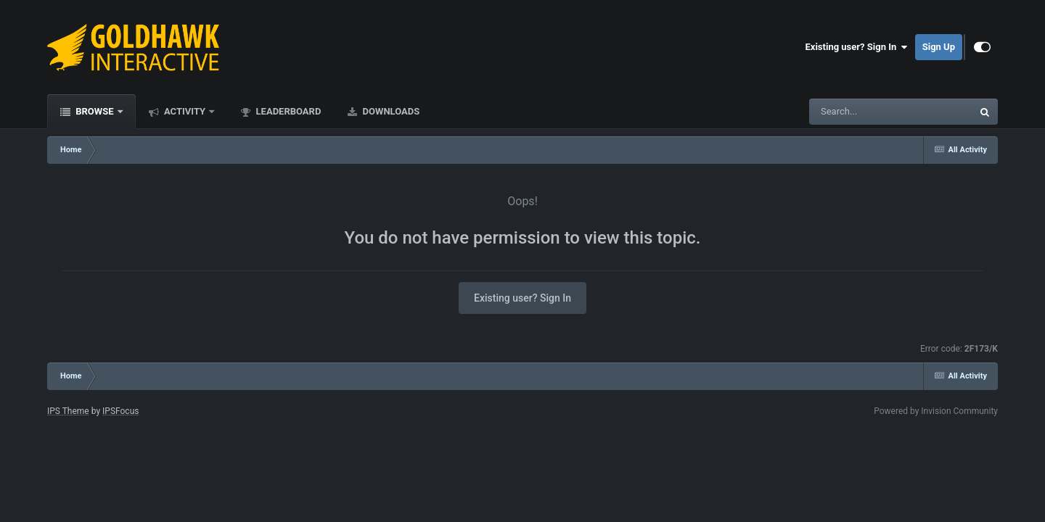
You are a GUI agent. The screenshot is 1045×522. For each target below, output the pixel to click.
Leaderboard (287, 111)
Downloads (389, 111)
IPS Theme (68, 411)
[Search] (854, 112)
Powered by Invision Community (936, 411)
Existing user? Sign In (857, 47)
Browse (94, 111)
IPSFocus (120, 411)
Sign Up (938, 46)
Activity (185, 111)
